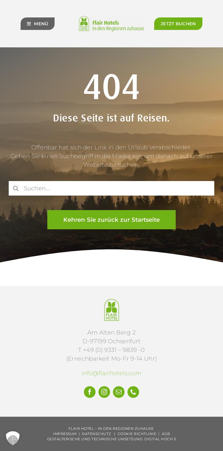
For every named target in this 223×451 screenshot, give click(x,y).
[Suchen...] (111, 189)
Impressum (65, 434)
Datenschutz (96, 434)
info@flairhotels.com (111, 373)
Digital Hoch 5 (160, 439)
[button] (13, 438)
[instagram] (104, 392)
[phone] (133, 392)
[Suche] (16, 189)
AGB (166, 434)
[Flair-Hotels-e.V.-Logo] (112, 301)
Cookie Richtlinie (137, 434)
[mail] (119, 392)
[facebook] (90, 392)
